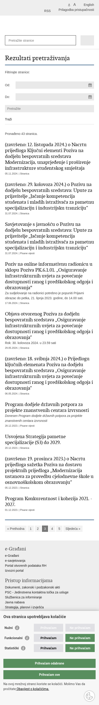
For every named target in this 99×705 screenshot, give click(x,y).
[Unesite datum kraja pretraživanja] (55, 96)
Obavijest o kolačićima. (32, 689)
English (89, 5)
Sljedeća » (73, 529)
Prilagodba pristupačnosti (76, 10)
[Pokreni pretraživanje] (71, 40)
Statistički (12, 648)
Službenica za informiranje (23, 597)
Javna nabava (15, 602)
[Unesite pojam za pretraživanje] (25, 40)
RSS (47, 11)
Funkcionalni (14, 638)
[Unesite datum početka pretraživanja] (55, 85)
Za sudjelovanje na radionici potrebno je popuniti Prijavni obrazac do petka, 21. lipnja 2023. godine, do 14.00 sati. (49, 280)
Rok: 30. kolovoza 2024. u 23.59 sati (49, 328)
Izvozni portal (14, 570)
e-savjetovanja (15, 560)
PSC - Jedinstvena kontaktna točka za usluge (37, 592)
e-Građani (12, 555)
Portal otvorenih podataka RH (25, 565)
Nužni (9, 628)
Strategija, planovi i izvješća (24, 607)
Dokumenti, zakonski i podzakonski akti (32, 587)
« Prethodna (15, 529)
